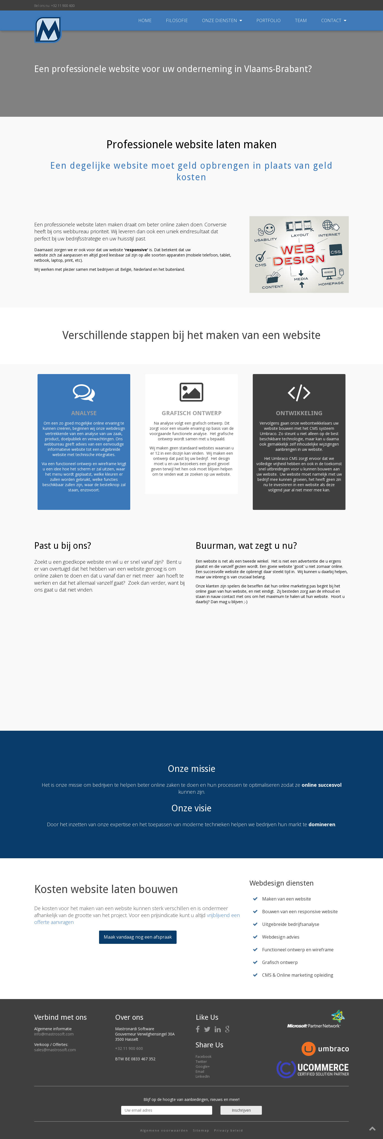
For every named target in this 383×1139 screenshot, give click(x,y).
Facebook (204, 1056)
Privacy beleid (228, 1130)
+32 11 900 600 (63, 5)
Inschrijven (241, 1110)
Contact (333, 20)
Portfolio (269, 20)
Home (144, 20)
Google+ (203, 1066)
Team (301, 20)
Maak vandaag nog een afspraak (138, 937)
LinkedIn (203, 1076)
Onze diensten (222, 20)
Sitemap (201, 1130)
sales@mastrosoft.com (55, 1049)
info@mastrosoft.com (54, 1034)
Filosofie (177, 20)
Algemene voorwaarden (164, 1130)
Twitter (201, 1061)
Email (200, 1071)
